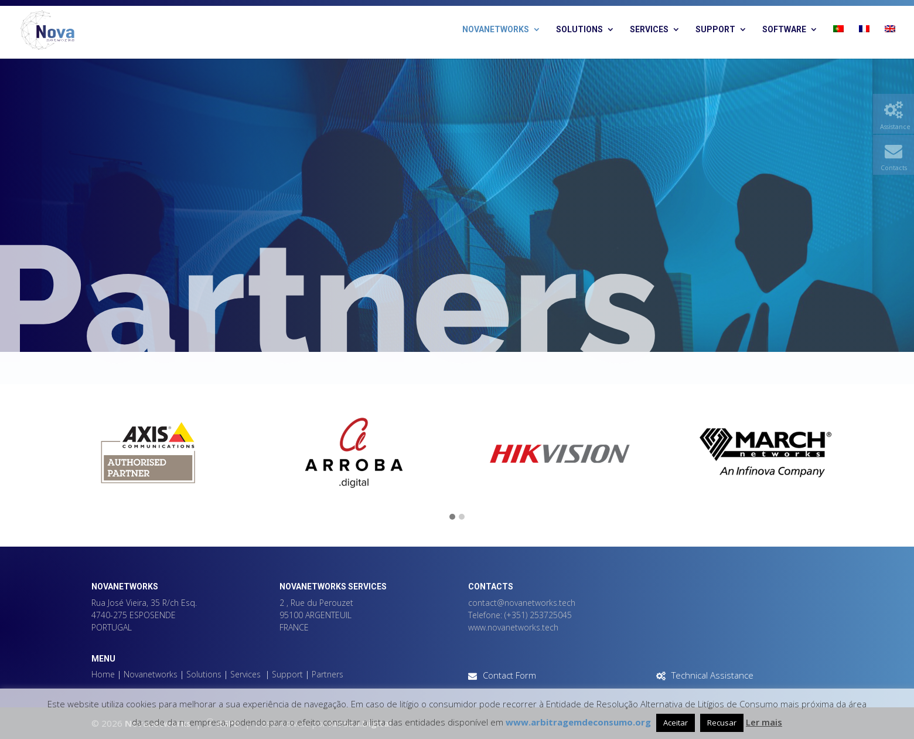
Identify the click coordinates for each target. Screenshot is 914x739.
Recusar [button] (721, 722)
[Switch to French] (864, 42)
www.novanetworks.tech (513, 627)
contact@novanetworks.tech (521, 602)
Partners (327, 674)
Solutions (579, 29)
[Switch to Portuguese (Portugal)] (838, 42)
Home (103, 674)
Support (715, 29)
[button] (452, 517)
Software (784, 29)
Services (649, 29)
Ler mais (764, 722)
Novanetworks (495, 29)
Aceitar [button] (675, 722)
